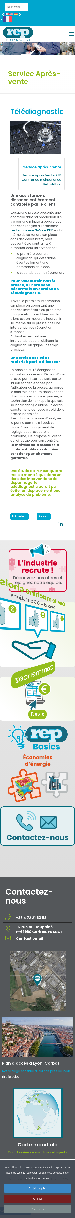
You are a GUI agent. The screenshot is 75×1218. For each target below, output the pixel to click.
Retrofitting (52, 184)
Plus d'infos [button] (37, 1211)
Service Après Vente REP (41, 175)
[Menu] (71, 34)
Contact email (30, 938)
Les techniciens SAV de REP (31, 230)
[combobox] (16, 7)
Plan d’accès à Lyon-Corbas (31, 1063)
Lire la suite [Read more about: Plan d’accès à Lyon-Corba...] (10, 1076)
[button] (7, 20)
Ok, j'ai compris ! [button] (37, 1190)
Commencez (41, 675)
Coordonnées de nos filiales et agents (37, 1152)
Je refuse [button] (37, 1201)
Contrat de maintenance (41, 179)
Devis (37, 714)
